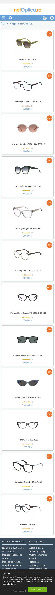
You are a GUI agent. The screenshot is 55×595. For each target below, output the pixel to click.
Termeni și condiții (37, 551)
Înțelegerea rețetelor (12, 562)
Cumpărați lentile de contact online (11, 567)
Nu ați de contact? (13, 549)
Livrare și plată (36, 548)
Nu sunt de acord (19, 591)
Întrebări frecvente (38, 569)
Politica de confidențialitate (37, 563)
